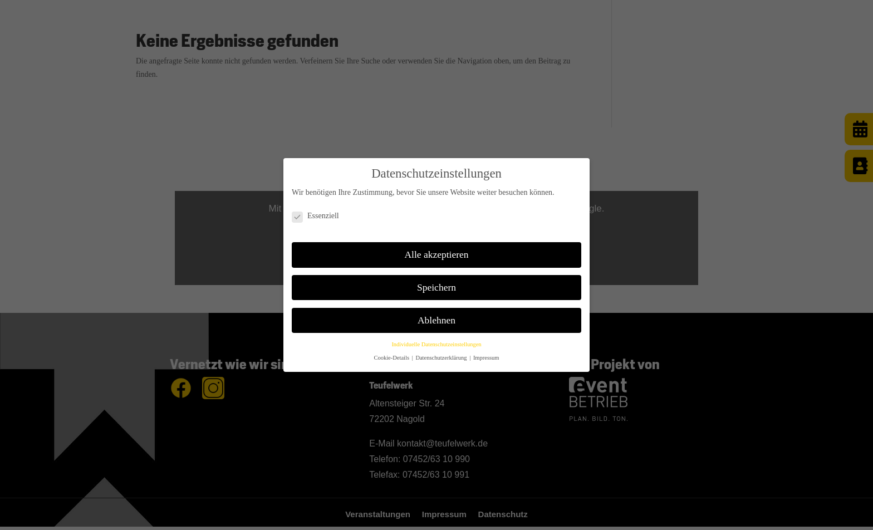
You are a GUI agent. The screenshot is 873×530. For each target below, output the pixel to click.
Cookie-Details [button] (392, 358)
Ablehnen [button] (436, 320)
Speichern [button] (436, 287)
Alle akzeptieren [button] (436, 254)
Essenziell (315, 216)
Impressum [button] (486, 358)
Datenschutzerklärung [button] (441, 358)
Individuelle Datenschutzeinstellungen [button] (436, 344)
